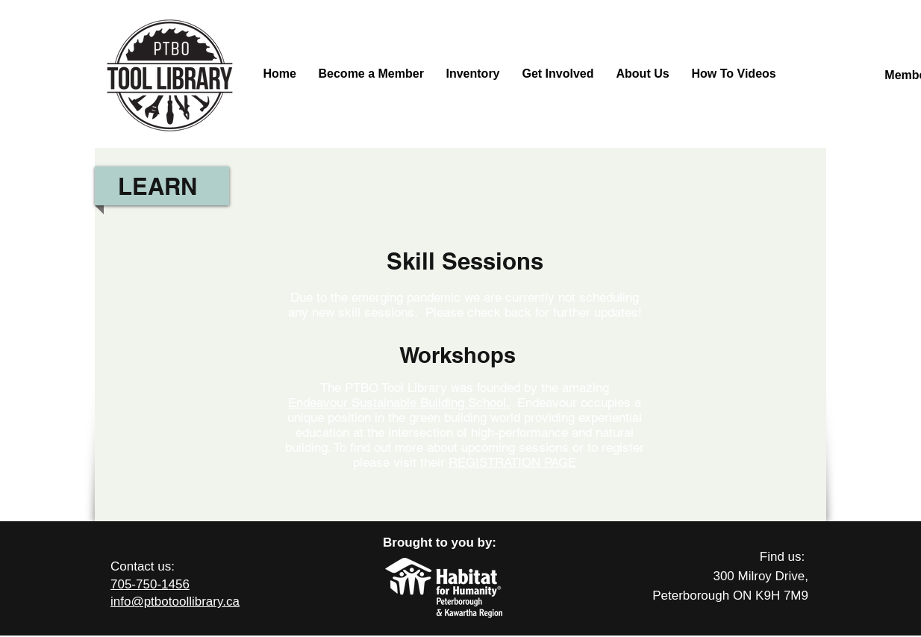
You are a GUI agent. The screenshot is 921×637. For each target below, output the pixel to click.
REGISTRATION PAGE (512, 462)
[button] (643, 74)
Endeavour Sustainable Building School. (399, 402)
